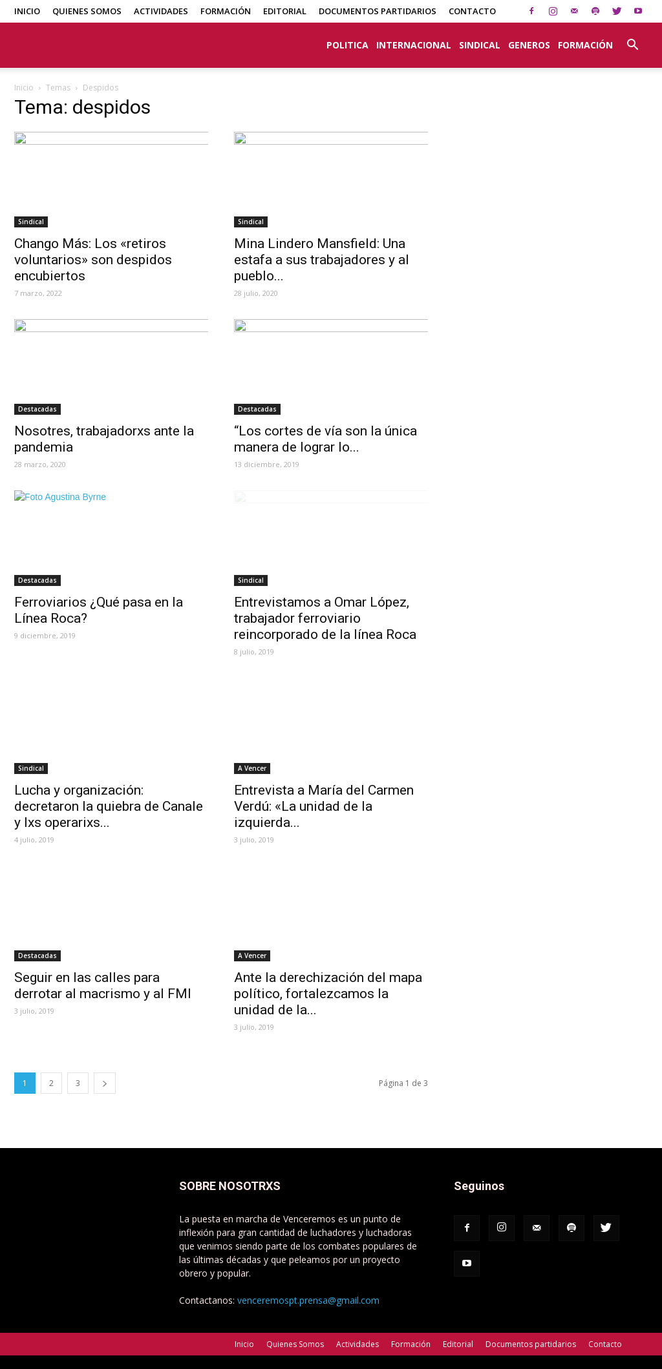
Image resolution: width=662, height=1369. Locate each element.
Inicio (27, 11)
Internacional (413, 45)
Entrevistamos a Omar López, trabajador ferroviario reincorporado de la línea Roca (325, 618)
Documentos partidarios (377, 11)
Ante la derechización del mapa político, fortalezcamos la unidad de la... (328, 994)
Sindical (479, 45)
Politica (347, 45)
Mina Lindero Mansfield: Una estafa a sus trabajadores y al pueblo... (321, 260)
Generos (529, 45)
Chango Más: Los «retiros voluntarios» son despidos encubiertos (93, 260)
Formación (225, 11)
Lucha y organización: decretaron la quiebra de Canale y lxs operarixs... (108, 806)
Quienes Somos (87, 11)
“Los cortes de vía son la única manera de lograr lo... (325, 439)
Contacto (472, 11)
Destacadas (37, 408)
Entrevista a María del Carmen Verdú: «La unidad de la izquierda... (324, 806)
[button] (632, 38)
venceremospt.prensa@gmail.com (308, 1300)
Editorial (284, 11)
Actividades (161, 11)
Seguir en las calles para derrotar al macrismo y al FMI (102, 985)
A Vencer (252, 768)
